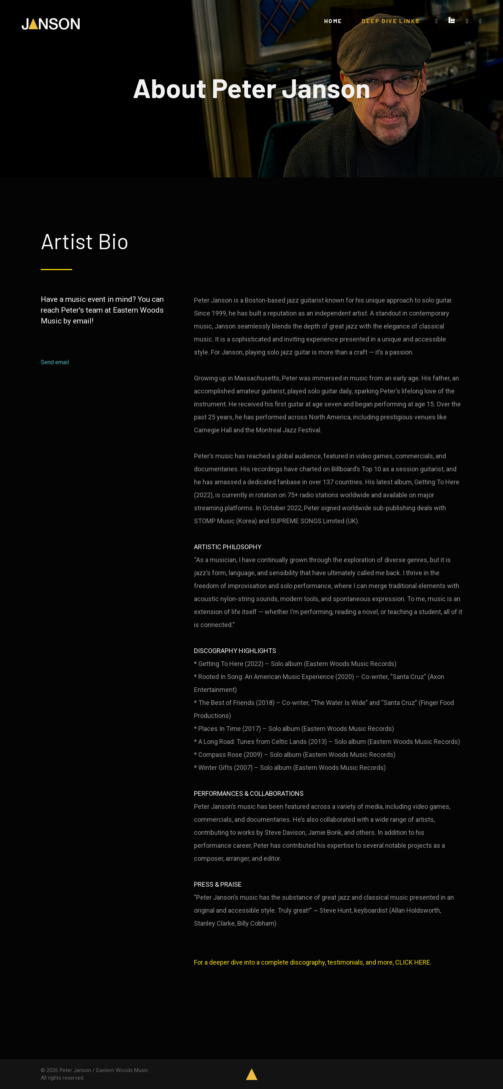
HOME (333, 20)
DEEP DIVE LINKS (391, 20)
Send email (55, 362)
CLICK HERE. (413, 962)
